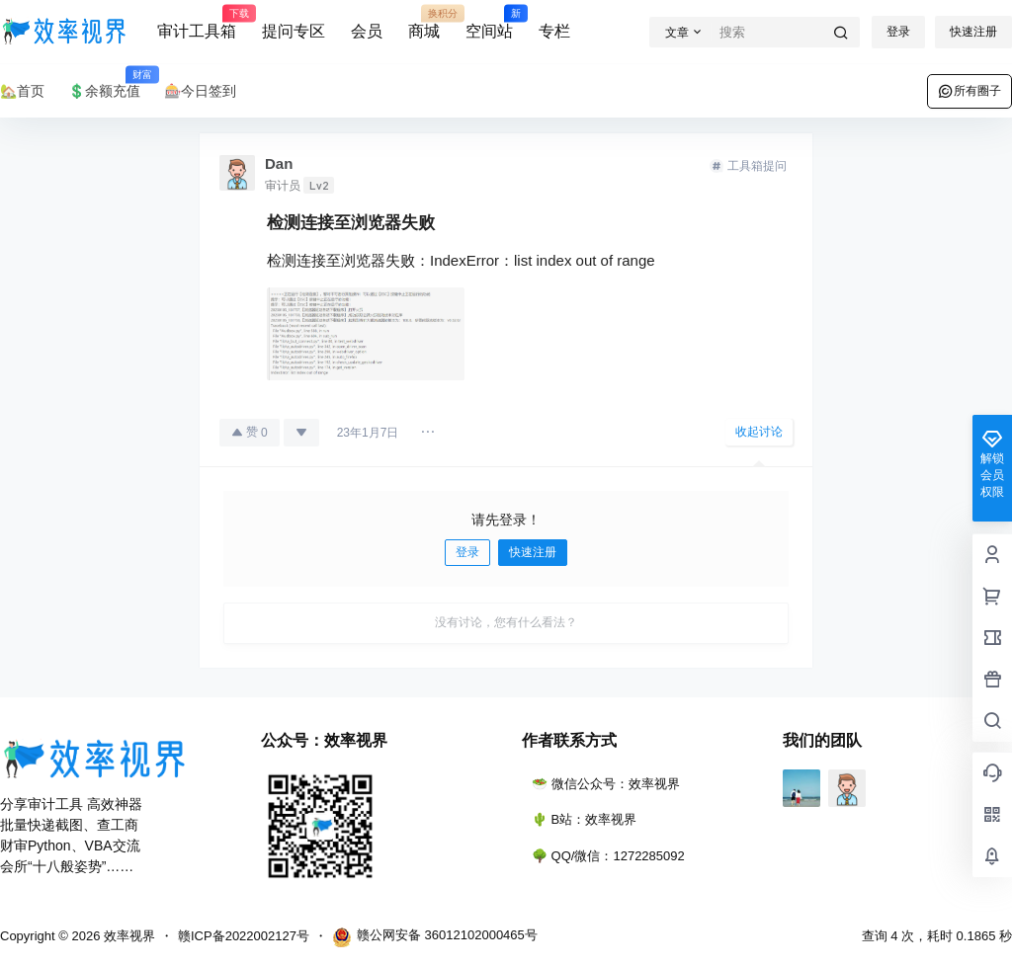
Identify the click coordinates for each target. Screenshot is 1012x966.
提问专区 (293, 31)
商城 (424, 22)
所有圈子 (969, 91)
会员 (366, 31)
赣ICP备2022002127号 (243, 935)
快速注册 (973, 32)
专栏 (554, 31)
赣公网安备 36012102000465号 (435, 937)
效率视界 (127, 935)
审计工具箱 (196, 22)
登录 (898, 32)
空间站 (489, 22)
